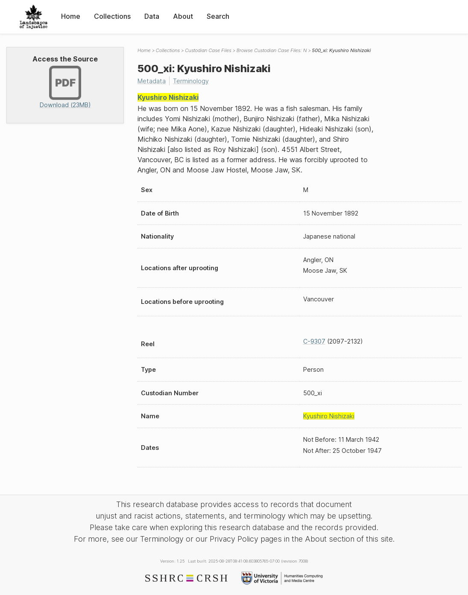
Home (70, 16)
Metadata (151, 81)
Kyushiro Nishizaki (168, 97)
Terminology (191, 81)
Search (218, 16)
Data (151, 16)
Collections (112, 16)
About (183, 16)
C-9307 (314, 341)
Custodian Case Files (208, 50)
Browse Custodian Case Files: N (272, 50)
